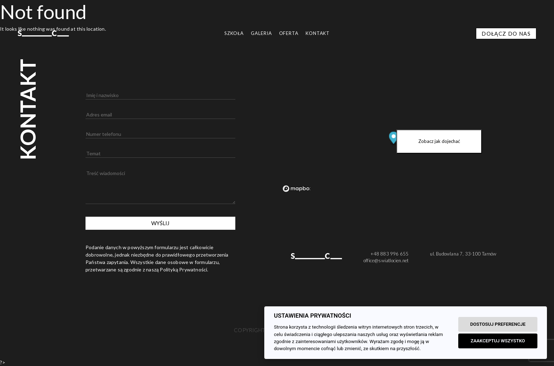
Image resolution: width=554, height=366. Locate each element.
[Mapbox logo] (297, 189)
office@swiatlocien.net (386, 260)
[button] (9, 357)
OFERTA (289, 33)
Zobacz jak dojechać (439, 141)
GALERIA (261, 33)
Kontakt (318, 33)
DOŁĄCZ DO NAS (506, 33)
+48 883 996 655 (389, 254)
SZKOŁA (234, 33)
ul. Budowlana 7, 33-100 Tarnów (463, 254)
